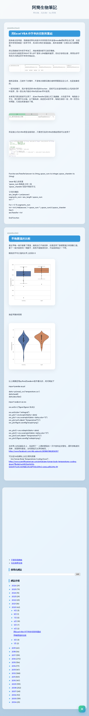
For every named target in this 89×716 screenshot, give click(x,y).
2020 (14, 607)
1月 (15, 643)
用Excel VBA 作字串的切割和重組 (31, 33)
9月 (15, 610)
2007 (14, 691)
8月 (15, 614)
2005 (14, 698)
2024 (14, 593)
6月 (15, 621)
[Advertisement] (23, 506)
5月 (15, 625)
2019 (14, 648)
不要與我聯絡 (16, 560)
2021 (14, 603)
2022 (14, 600)
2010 (14, 680)
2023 (14, 596)
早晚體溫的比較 (20, 238)
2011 (14, 677)
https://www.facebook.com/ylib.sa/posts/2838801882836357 (34, 451)
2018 (14, 651)
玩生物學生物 (16, 563)
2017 (14, 655)
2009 (14, 684)
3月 (15, 640)
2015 (14, 662)
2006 (14, 695)
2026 (14, 585)
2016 (14, 659)
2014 (14, 666)
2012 (14, 673)
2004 (14, 702)
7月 (15, 617)
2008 (14, 688)
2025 (14, 589)
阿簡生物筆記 (44, 7)
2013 (14, 670)
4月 (15, 628)
